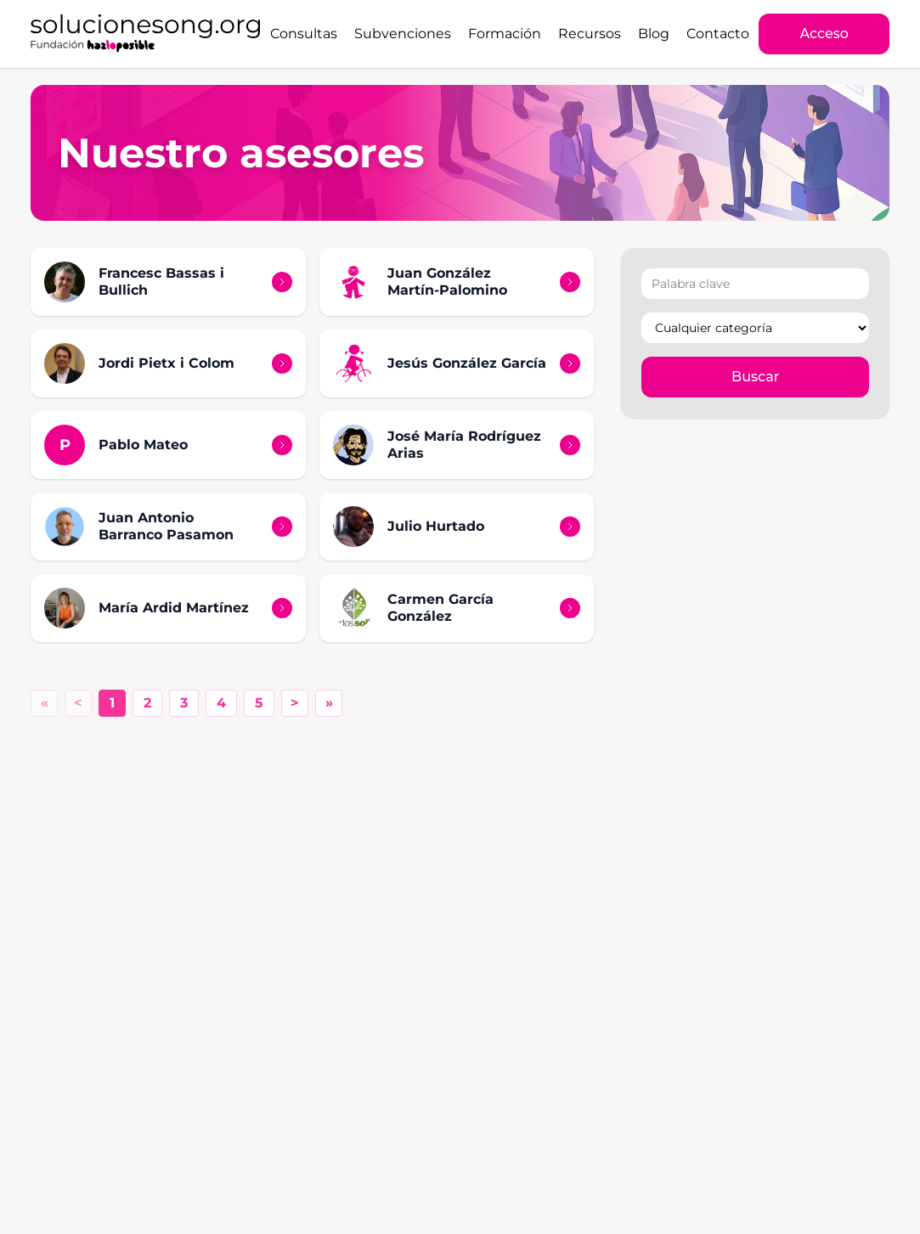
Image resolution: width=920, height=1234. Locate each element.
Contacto (717, 33)
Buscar (755, 377)
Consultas (303, 33)
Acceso (824, 33)
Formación (504, 33)
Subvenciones (402, 33)
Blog (653, 33)
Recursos (589, 33)
